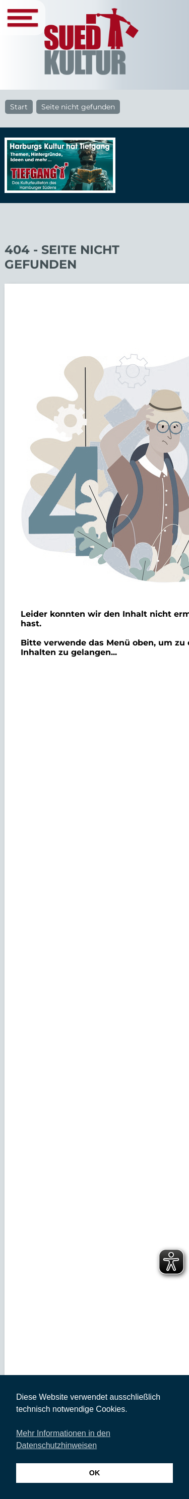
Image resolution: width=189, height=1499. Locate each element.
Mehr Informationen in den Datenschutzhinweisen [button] (63, 1439)
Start (19, 106)
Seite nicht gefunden (78, 106)
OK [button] (94, 1473)
